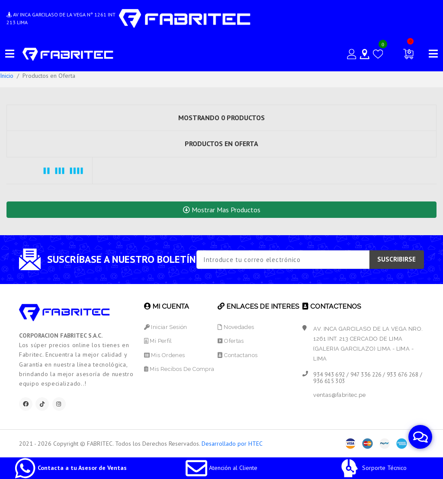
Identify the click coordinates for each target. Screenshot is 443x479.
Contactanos (237, 355)
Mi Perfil (158, 341)
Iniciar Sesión (165, 327)
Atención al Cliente (221, 468)
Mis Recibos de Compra (179, 369)
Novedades (236, 327)
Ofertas (231, 341)
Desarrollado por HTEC (232, 443)
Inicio (6, 76)
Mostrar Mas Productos (221, 209)
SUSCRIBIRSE (396, 259)
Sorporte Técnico (373, 468)
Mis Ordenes (164, 355)
